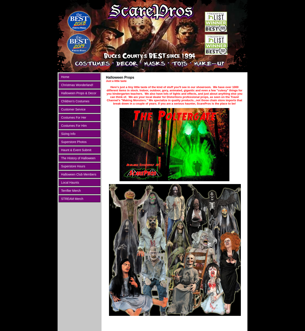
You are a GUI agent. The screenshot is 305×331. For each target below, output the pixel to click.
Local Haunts (70, 182)
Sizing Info (68, 134)
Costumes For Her (73, 117)
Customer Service (73, 109)
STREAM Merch (72, 199)
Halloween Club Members (78, 174)
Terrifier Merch (71, 190)
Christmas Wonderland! (77, 85)
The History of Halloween (78, 158)
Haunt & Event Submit (76, 150)
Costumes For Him (74, 125)
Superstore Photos (74, 142)
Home (65, 77)
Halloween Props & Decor (78, 93)
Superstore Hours (73, 166)
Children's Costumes (75, 101)
